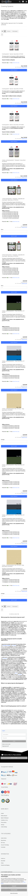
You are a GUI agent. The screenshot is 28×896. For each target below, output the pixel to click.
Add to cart (14, 236)
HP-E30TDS (5, 658)
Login (14, 741)
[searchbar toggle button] (19, 1)
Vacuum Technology (5, 844)
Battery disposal (4, 815)
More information (14, 893)
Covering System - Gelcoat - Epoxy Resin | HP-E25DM (13, 124)
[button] (2, 31)
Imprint (2, 813)
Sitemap (2, 824)
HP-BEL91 (20, 674)
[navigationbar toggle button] (26, 1)
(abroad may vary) (16, 62)
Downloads (3, 847)
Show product (14, 70)
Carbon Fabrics (4, 838)
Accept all (14, 886)
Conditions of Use (4, 820)
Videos (2, 863)
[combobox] (8, 31)
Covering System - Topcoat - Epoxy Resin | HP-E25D (12, 54)
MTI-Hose (3, 842)
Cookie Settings (4, 826)
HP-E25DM (14, 645)
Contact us (3, 858)
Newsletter (3, 860)
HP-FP (16, 673)
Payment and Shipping (5, 865)
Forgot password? (5, 746)
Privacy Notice (3, 822)
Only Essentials (14, 889)
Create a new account (6, 744)
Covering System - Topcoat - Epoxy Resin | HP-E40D (12, 88)
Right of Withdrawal (4, 817)
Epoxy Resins (3, 840)
